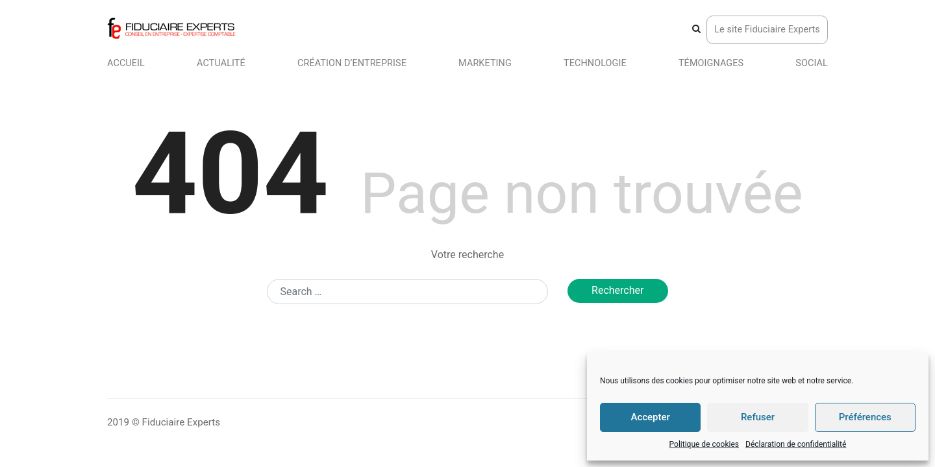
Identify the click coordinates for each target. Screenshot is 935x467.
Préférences (865, 417)
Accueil (126, 63)
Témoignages (711, 63)
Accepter (649, 417)
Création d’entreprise (351, 63)
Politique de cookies (704, 444)
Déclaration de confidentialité (795, 444)
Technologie (595, 63)
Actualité (221, 63)
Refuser (758, 417)
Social (811, 63)
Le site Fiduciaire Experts (767, 29)
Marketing (485, 63)
